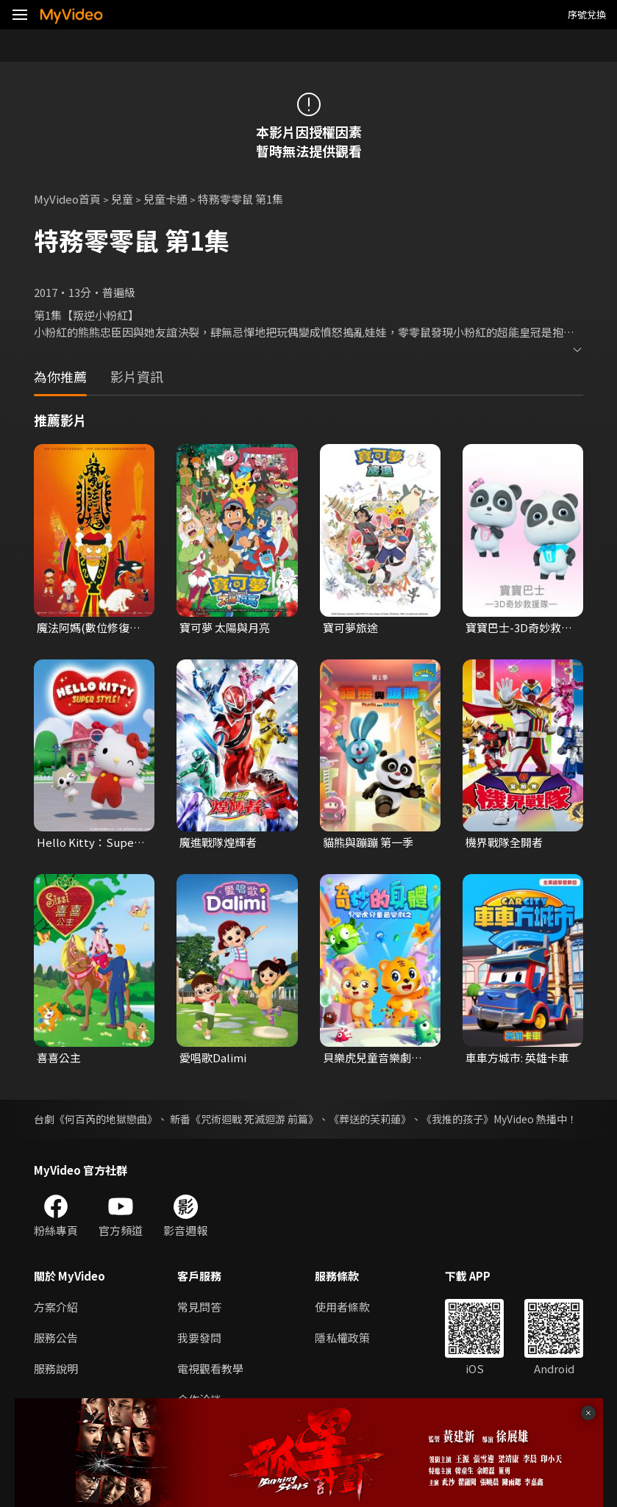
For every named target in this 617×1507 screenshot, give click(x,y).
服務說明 (56, 1368)
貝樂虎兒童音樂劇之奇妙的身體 (372, 1058)
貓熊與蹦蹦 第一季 (368, 842)
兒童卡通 (165, 199)
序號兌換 (587, 14)
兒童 (122, 199)
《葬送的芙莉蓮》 (370, 1119)
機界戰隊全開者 (504, 842)
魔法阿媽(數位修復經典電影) (88, 628)
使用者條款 (342, 1306)
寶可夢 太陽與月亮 (224, 627)
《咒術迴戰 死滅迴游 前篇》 (254, 1119)
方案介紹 (56, 1306)
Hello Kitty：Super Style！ (87, 842)
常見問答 (199, 1306)
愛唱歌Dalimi (212, 1057)
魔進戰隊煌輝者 (218, 842)
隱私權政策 (342, 1337)
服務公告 (56, 1337)
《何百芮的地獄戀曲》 (105, 1119)
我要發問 (199, 1337)
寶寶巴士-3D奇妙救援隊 (519, 628)
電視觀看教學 (210, 1368)
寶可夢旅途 (350, 627)
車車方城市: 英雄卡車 (517, 1057)
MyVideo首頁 (67, 199)
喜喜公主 (59, 1057)
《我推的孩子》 (457, 1119)
